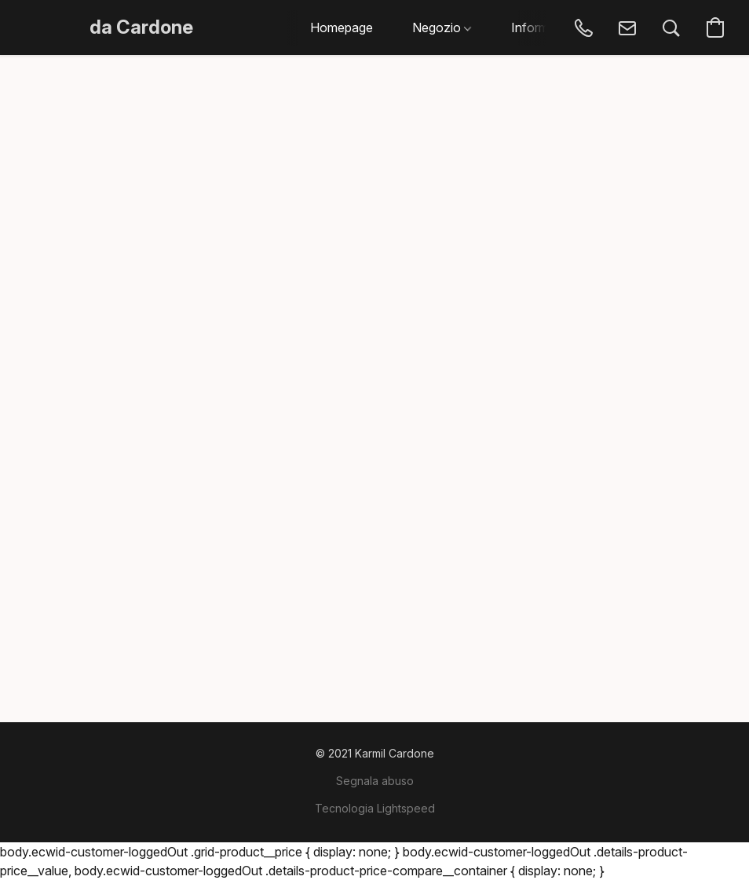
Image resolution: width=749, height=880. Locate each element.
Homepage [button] (341, 27)
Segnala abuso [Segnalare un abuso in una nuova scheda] (375, 780)
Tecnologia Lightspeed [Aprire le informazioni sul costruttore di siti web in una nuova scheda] (375, 808)
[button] (141, 27)
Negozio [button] (441, 27)
